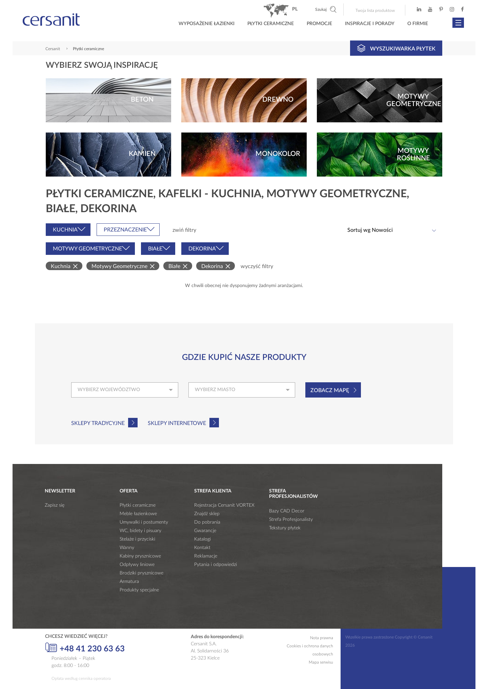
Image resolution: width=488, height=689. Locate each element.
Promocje (319, 23)
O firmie (417, 23)
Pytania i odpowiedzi (215, 564)
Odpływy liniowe (137, 564)
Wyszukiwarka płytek (396, 48)
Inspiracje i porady (369, 23)
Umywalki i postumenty (144, 522)
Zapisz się (54, 505)
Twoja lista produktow (375, 10)
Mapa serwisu (321, 662)
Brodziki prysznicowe (141, 573)
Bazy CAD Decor (286, 511)
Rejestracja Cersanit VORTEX (224, 505)
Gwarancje (205, 530)
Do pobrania (207, 522)
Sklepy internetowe (177, 423)
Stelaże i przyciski (137, 539)
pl (295, 9)
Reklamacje (205, 556)
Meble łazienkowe (138, 513)
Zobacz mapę (329, 390)
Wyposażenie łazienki (207, 23)
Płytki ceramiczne (270, 23)
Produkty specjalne (139, 590)
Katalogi (202, 539)
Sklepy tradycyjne (98, 423)
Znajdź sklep (207, 513)
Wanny (127, 547)
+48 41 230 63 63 (85, 648)
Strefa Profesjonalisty (291, 519)
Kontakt (202, 547)
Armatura (129, 581)
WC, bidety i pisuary (140, 530)
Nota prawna (321, 638)
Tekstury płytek (285, 528)
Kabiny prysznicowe (140, 556)
